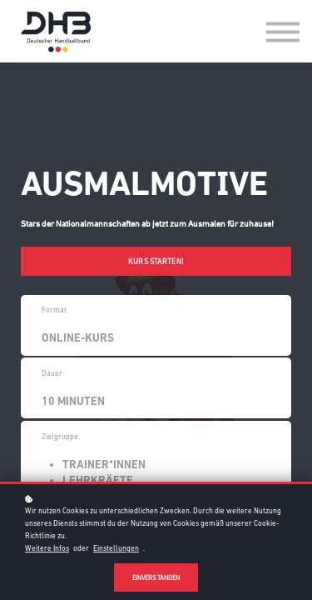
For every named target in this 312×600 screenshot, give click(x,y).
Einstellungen (116, 548)
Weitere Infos (47, 548)
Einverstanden (156, 578)
